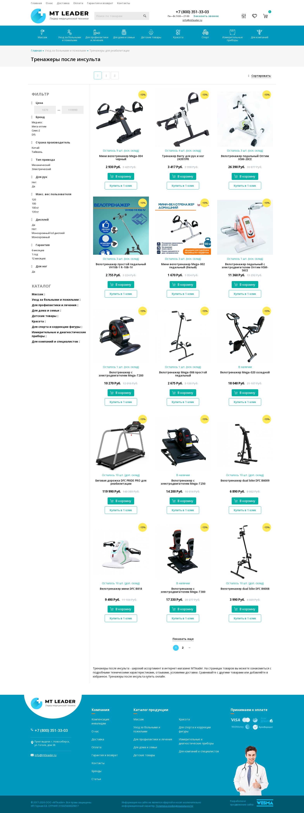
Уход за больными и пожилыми (69, 35)
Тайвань (37, 152)
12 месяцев (39, 258)
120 (34, 199)
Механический (41, 165)
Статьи (96, 779)
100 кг (35, 207)
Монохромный (41, 237)
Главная (36, 3)
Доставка (63, 3)
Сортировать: (261, 76)
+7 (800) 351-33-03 (192, 12)
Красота (178, 34)
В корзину (120, 176)
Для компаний (259, 34)
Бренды (96, 771)
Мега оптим (39, 126)
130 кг (35, 211)
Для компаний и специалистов (56, 341)
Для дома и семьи (124, 34)
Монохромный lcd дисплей (48, 233)
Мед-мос (37, 122)
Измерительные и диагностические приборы (59, 334)
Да (33, 186)
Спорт (205, 34)
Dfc (34, 134)
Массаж (42, 34)
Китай (35, 147)
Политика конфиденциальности (174, 806)
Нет (34, 182)
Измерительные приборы (232, 35)
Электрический (41, 169)
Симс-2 (36, 130)
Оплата (78, 3)
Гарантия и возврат (100, 3)
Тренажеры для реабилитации (109, 50)
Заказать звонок (206, 16)
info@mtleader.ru (192, 20)
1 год (35, 254)
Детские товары (151, 34)
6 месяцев (38, 250)
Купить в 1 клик (121, 185)
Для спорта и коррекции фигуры (57, 327)
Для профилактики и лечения (96, 35)
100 (34, 203)
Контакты (123, 3)
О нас (49, 3)
